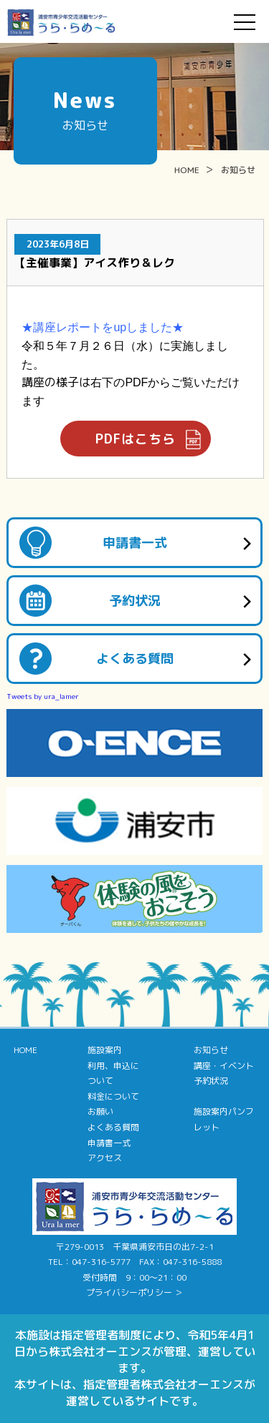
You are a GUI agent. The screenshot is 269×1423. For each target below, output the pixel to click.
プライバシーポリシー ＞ (134, 1292)
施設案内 (105, 1050)
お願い (100, 1111)
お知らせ (238, 170)
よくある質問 (135, 659)
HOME (186, 170)
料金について (113, 1096)
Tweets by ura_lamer (42, 696)
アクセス (105, 1158)
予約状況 (135, 601)
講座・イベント (224, 1066)
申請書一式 (135, 543)
